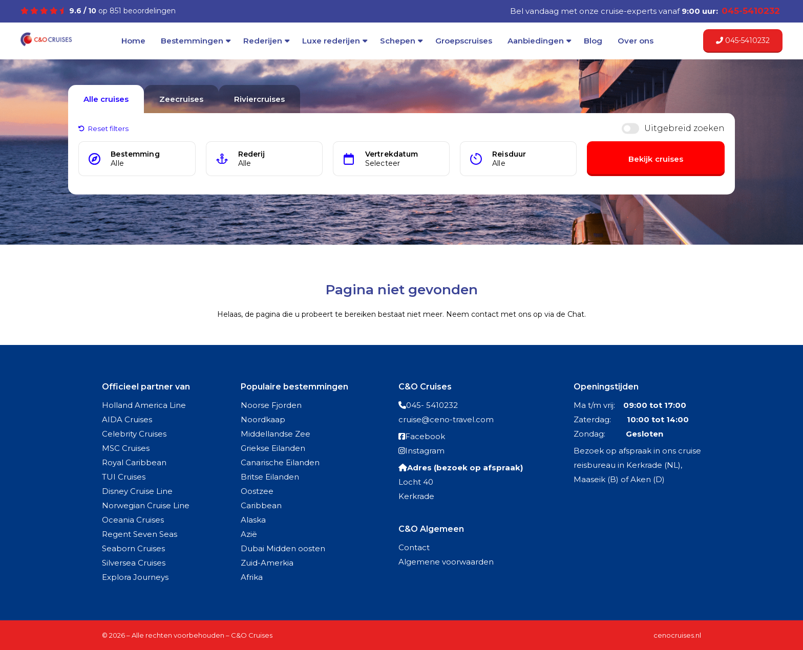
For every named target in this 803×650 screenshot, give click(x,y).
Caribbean (261, 505)
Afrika (252, 577)
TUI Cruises (123, 477)
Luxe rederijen (331, 41)
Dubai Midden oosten (283, 548)
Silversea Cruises (133, 563)
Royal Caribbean (134, 462)
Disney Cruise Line (137, 491)
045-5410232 (743, 40)
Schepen (397, 41)
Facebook (425, 436)
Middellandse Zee (275, 434)
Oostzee (257, 491)
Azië (249, 534)
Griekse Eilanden (273, 448)
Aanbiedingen (536, 41)
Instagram (425, 451)
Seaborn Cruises (133, 548)
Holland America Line (144, 405)
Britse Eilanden (270, 477)
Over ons (635, 41)
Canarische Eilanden (280, 462)
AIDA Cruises (127, 419)
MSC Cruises (126, 448)
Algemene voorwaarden (446, 562)
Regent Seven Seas (139, 534)
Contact (414, 547)
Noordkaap (263, 419)
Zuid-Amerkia (267, 563)
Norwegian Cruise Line (145, 505)
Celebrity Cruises (134, 434)
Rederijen (262, 41)
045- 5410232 (432, 405)
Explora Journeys (135, 577)
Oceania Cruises (133, 520)
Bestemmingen (192, 41)
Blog (593, 41)
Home (133, 41)
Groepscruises (463, 41)
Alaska (253, 520)
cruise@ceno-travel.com (446, 419)
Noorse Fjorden (271, 405)
